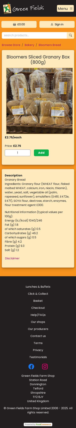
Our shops (38, 322)
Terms (38, 343)
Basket (38, 301)
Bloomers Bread (50, 45)
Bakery (29, 45)
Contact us (38, 336)
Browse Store (11, 45)
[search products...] (34, 35)
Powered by (38, 424)
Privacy (38, 350)
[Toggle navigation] (65, 8)
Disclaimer (12, 258)
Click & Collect (38, 294)
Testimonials (38, 357)
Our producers (38, 329)
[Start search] (70, 35)
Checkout (38, 308)
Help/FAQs (38, 315)
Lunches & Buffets (38, 287)
